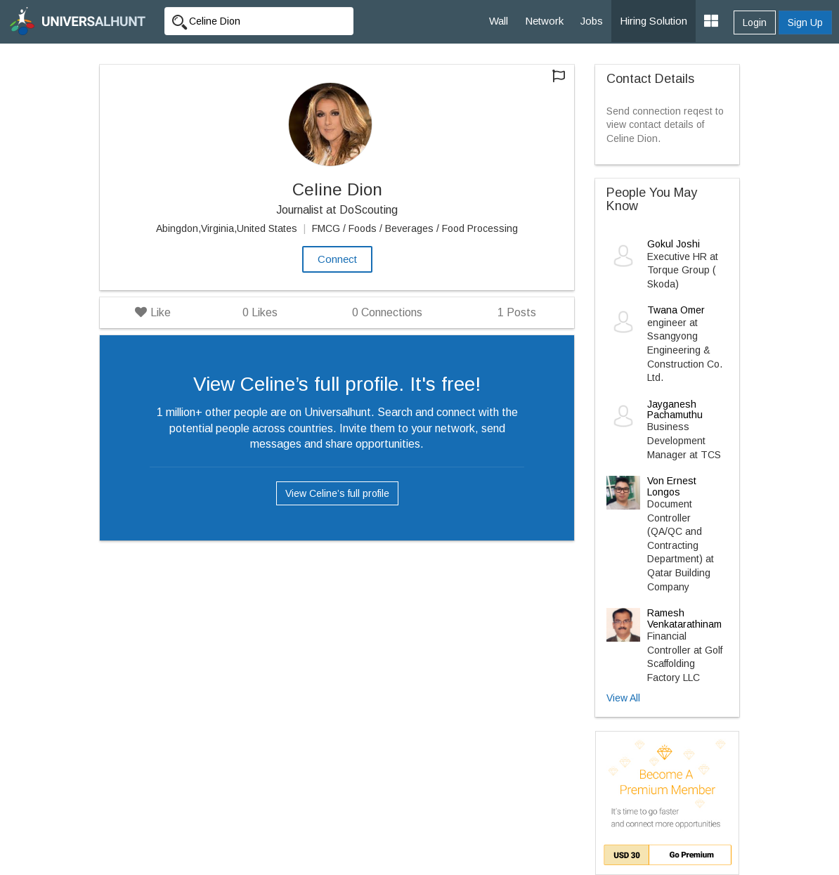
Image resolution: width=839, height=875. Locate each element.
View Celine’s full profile (337, 493)
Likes (260, 312)
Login (755, 22)
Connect (337, 259)
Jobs (591, 21)
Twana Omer (676, 310)
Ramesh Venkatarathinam (684, 618)
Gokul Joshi (673, 243)
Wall (498, 21)
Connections (387, 312)
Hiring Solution (653, 21)
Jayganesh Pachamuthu (675, 409)
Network (544, 21)
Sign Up (805, 22)
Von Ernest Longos (671, 486)
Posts (516, 312)
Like (153, 312)
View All (623, 698)
